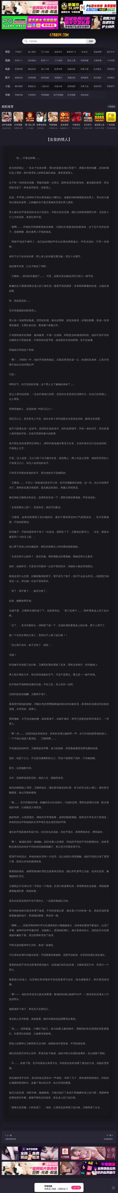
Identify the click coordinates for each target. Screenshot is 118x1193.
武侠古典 (58, 86)
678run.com (59, 34)
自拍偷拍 (32, 60)
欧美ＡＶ (45, 60)
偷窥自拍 (19, 77)
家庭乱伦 (32, 86)
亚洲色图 (32, 77)
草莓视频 (45, 94)
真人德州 (32, 51)
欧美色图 (45, 77)
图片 (7, 77)
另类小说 (84, 86)
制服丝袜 (71, 69)
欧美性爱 (58, 69)
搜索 (91, 41)
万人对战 (45, 51)
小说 (7, 86)
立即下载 (76, 1187)
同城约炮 (19, 94)
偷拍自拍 (32, 69)
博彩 (7, 51)
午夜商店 (32, 94)
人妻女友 (45, 86)
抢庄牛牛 (111, 51)
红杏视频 (71, 94)
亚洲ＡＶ (19, 60)
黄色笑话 (98, 86)
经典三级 (84, 69)
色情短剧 (84, 94)
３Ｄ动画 (58, 60)
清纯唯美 (84, 77)
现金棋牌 (98, 51)
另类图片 (111, 77)
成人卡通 (45, 69)
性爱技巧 (111, 86)
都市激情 (19, 86)
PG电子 (18, 51)
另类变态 (111, 69)
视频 (7, 60)
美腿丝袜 (71, 77)
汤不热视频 (58, 94)
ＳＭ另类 (111, 60)
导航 (7, 94)
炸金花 (84, 51)
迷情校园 (71, 86)
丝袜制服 (84, 60)
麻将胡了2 (71, 51)
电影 (7, 69)
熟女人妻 (71, 60)
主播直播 (98, 60)
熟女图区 (98, 77)
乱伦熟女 (98, 69)
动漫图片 (58, 77)
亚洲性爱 (19, 69)
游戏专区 (58, 51)
